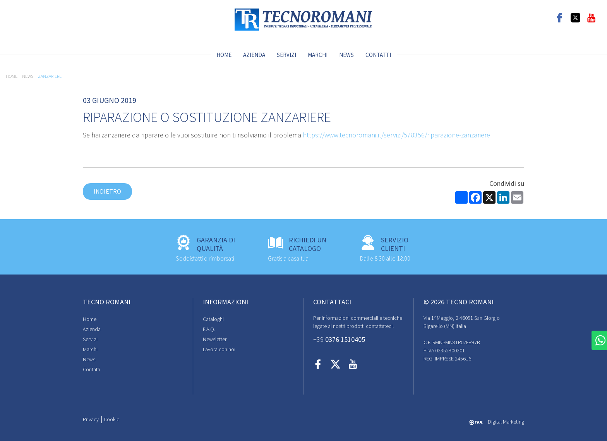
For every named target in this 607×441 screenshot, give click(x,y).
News (346, 54)
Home (223, 54)
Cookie (111, 419)
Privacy (91, 419)
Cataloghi (213, 319)
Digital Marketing (496, 421)
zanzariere (50, 76)
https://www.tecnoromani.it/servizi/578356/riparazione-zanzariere (396, 134)
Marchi (318, 54)
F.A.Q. (209, 329)
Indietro (107, 191)
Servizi (286, 54)
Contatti (378, 54)
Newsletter (214, 339)
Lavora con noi (219, 349)
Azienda (254, 54)
